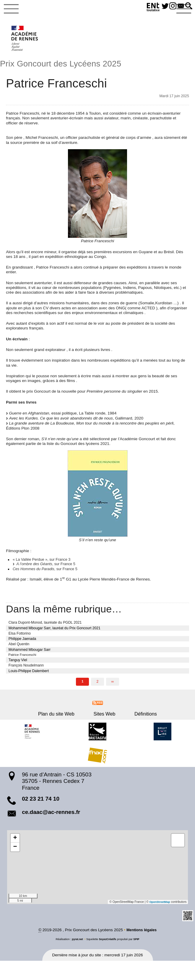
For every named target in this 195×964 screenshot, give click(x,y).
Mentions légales (142, 933)
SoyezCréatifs (107, 942)
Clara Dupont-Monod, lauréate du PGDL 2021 (45, 625)
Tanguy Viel (18, 663)
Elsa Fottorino (20, 635)
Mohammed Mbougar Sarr (30, 652)
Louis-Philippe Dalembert (29, 674)
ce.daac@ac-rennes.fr (51, 815)
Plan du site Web (64, 716)
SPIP (137, 942)
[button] (188, 6)
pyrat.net (76, 942)
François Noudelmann (26, 668)
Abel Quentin (19, 646)
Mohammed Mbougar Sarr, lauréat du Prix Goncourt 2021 (54, 630)
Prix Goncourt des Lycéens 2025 (65, 64)
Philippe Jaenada (22, 641)
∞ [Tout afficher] (112, 684)
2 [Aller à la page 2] (98, 684)
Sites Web (104, 716)
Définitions (137, 716)
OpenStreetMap (159, 904)
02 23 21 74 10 (40, 801)
